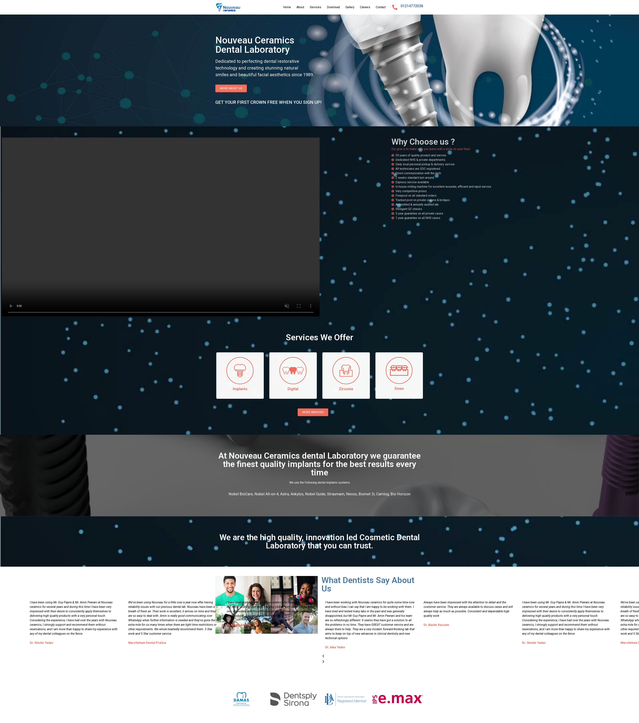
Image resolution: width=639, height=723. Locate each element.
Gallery (349, 7)
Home (287, 7)
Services (315, 7)
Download (333, 7)
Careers (365, 7)
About (300, 7)
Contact (381, 7)
